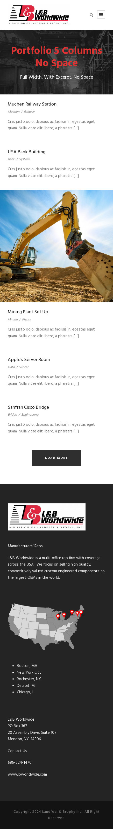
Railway (29, 112)
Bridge (12, 414)
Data (11, 367)
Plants (26, 319)
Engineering (29, 414)
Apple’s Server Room (29, 360)
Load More (56, 458)
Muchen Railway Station (32, 104)
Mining (13, 319)
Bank (11, 159)
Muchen (13, 112)
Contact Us (17, 751)
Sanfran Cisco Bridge (28, 407)
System (24, 159)
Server (23, 367)
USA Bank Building (26, 152)
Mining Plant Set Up (28, 312)
